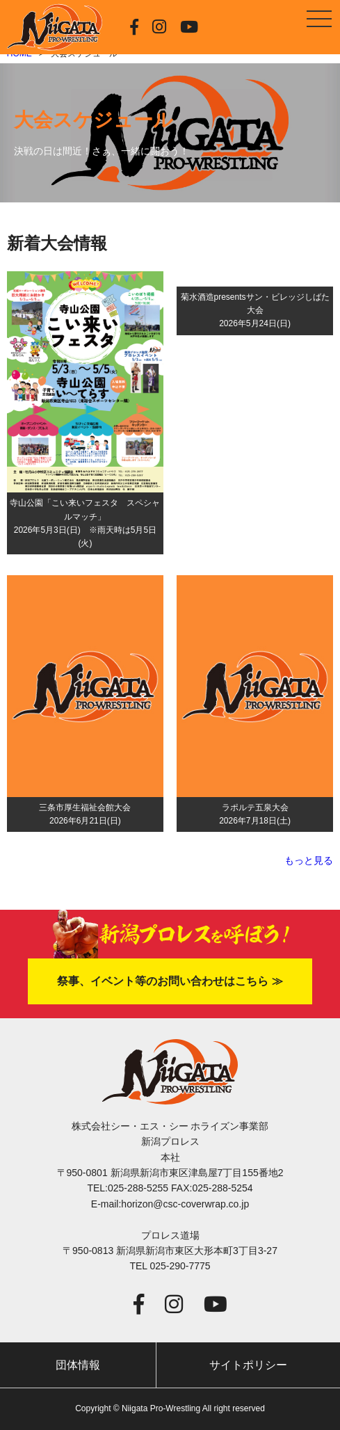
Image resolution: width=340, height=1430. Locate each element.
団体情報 (78, 1365)
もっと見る (308, 860)
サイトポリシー (248, 1365)
